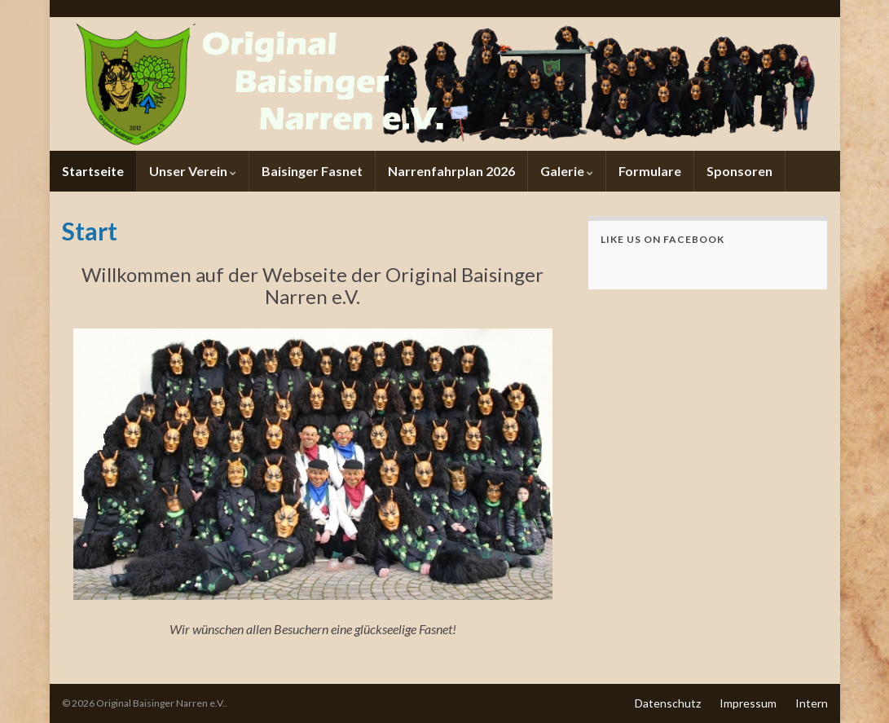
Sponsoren (739, 171)
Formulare (649, 171)
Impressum (748, 703)
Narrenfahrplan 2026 (451, 171)
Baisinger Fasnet (312, 171)
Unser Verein (192, 171)
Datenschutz (668, 703)
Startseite (93, 171)
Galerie (566, 171)
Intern (811, 703)
